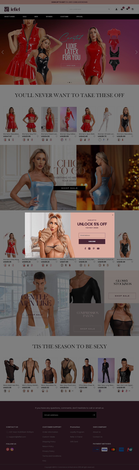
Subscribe (92, 241)
